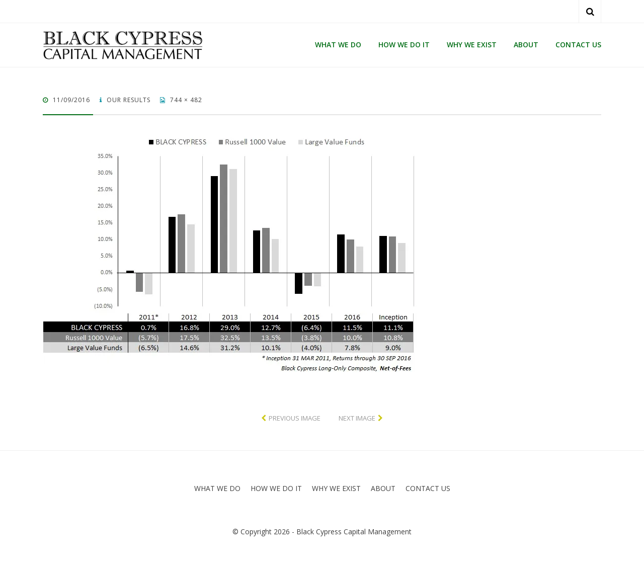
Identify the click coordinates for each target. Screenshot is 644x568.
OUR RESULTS (127, 100)
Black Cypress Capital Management (354, 531)
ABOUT (526, 44)
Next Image (357, 418)
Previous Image (294, 418)
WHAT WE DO (338, 44)
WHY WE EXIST (472, 44)
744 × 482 (185, 100)
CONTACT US (578, 44)
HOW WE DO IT (404, 44)
